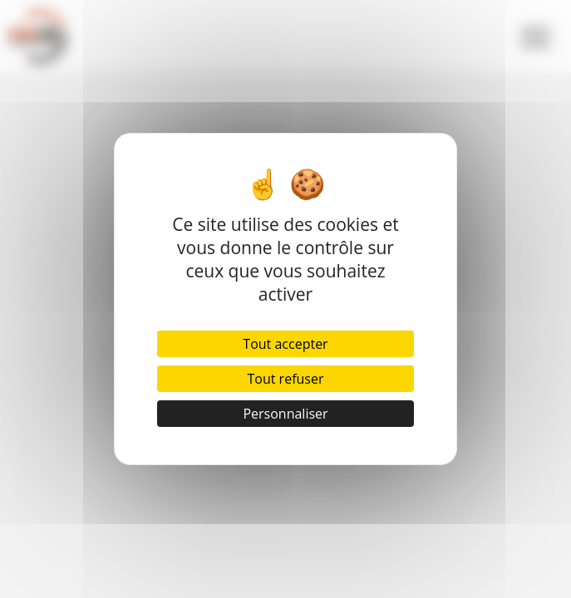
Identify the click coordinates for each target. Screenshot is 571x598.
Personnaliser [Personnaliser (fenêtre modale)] (285, 413)
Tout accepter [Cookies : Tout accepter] (285, 344)
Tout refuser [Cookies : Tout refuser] (286, 379)
